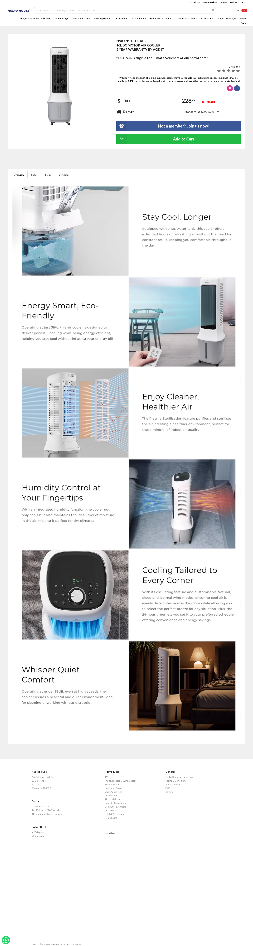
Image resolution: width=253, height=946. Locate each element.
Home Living (111, 817)
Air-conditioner (139, 18)
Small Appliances (102, 18)
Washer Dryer (62, 18)
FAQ (167, 788)
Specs (34, 174)
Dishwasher (121, 18)
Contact (223, 2)
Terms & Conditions (175, 780)
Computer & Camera (187, 18)
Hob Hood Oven (81, 18)
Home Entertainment (161, 18)
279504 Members (210, 2)
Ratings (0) (63, 174)
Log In (242, 2)
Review (169, 791)
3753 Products (193, 2)
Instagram (38, 835)
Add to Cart (155, 139)
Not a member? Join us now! (163, 126)
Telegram (38, 832)
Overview (18, 174)
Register (233, 2)
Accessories (207, 18)
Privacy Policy (172, 784)
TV (14, 18)
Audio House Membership (179, 777)
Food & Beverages (227, 18)
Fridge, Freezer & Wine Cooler (35, 18)
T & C (48, 174)
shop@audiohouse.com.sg (47, 813)
